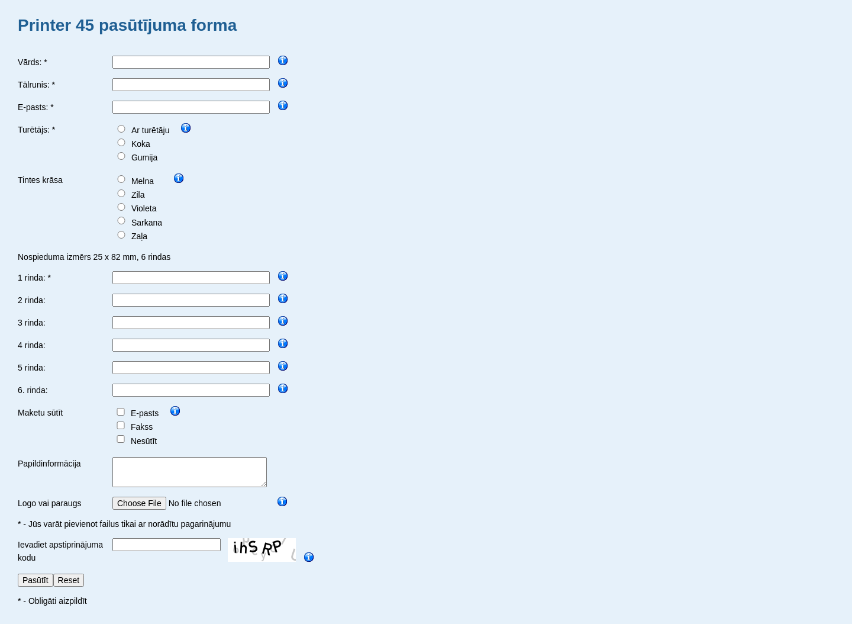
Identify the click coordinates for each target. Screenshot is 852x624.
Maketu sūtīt (40, 412)
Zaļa (139, 236)
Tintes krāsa (40, 180)
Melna (142, 181)
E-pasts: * (36, 107)
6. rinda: (33, 390)
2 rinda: (32, 300)
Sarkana (146, 222)
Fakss (142, 427)
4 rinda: (32, 345)
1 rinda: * (34, 277)
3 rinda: (32, 322)
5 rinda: (32, 367)
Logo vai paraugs (49, 508)
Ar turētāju (150, 130)
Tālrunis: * (36, 84)
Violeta (144, 208)
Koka (140, 144)
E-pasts (145, 413)
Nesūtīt (144, 441)
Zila (138, 195)
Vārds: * (32, 62)
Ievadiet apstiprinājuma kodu (60, 556)
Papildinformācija (49, 463)
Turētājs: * (36, 129)
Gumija (144, 157)
